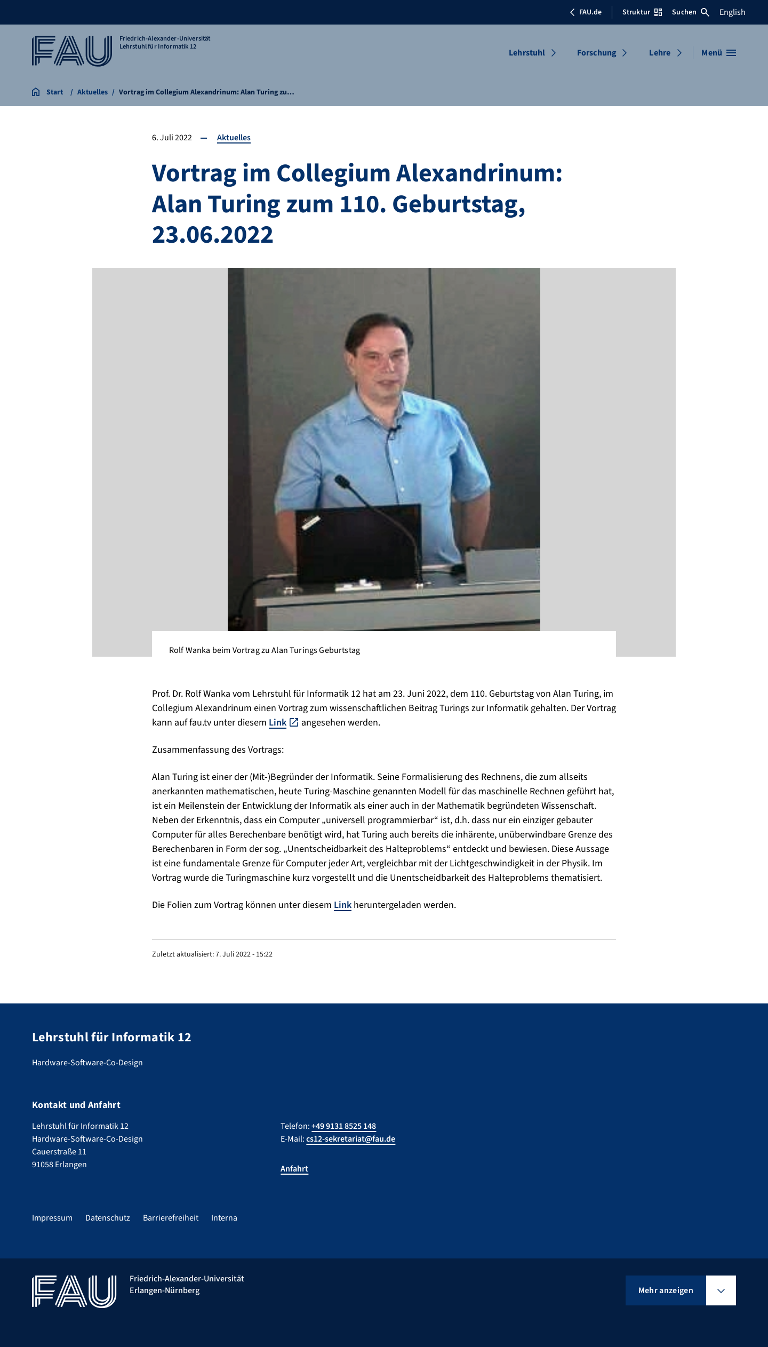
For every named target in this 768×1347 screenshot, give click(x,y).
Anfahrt (294, 1169)
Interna (224, 1218)
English (732, 12)
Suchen (690, 12)
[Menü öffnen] (718, 53)
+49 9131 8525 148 (343, 1126)
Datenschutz (107, 1218)
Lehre (659, 53)
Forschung (597, 53)
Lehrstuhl (527, 53)
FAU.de (585, 12)
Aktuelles (234, 138)
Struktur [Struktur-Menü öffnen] (642, 12)
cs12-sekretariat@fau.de (350, 1139)
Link (277, 722)
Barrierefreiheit (170, 1218)
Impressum (52, 1218)
